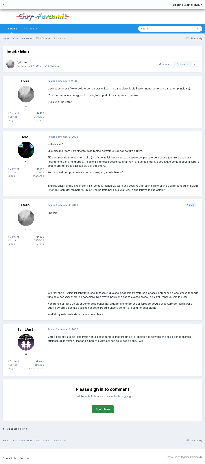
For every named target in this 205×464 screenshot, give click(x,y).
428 (40, 113)
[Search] (157, 29)
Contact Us (9, 458)
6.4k (40, 361)
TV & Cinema (51, 66)
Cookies (24, 458)
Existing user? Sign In (187, 4)
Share (164, 64)
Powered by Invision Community (184, 457)
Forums (12, 30)
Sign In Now (102, 409)
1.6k (40, 168)
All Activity (31, 28)
